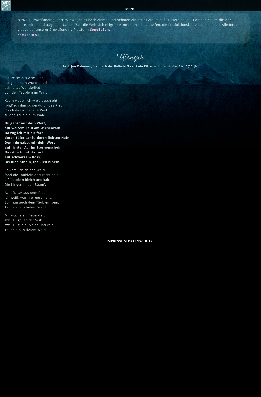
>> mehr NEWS (28, 34)
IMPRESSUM (117, 241)
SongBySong (100, 29)
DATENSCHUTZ (140, 241)
